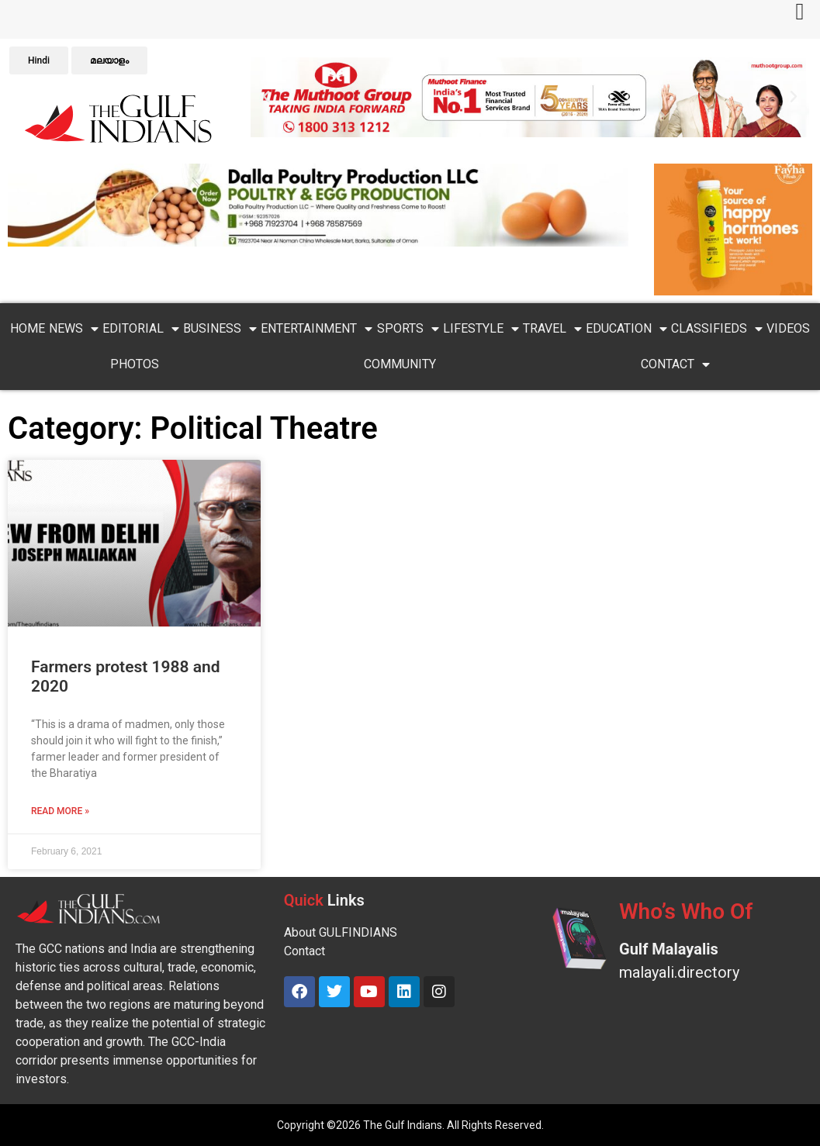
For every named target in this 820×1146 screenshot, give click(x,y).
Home (27, 328)
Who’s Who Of (686, 911)
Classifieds (717, 329)
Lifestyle (481, 329)
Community (400, 364)
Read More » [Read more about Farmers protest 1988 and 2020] (60, 811)
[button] (266, 97)
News (74, 329)
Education (626, 329)
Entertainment (316, 329)
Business (220, 329)
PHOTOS (134, 364)
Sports (408, 329)
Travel (552, 329)
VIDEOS (788, 328)
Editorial (140, 329)
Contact (675, 364)
